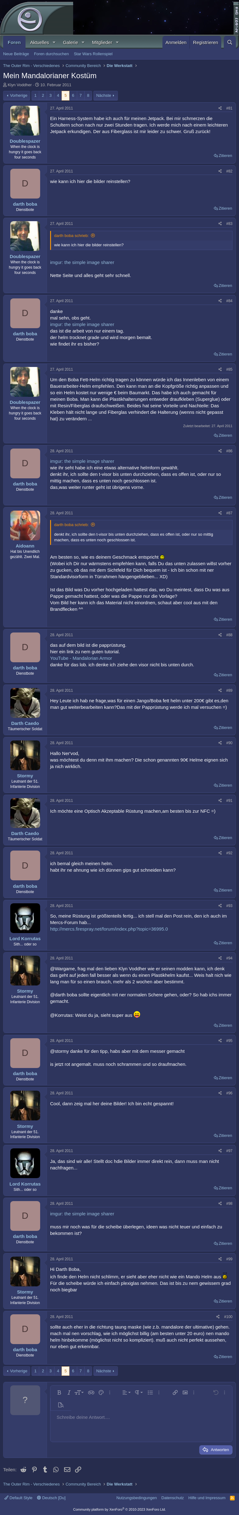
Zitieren (225, 155)
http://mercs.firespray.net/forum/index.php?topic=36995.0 (109, 929)
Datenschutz (173, 1497)
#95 (229, 1041)
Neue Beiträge (16, 53)
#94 (229, 958)
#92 (229, 853)
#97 (229, 1151)
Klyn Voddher (20, 85)
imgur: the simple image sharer (82, 262)
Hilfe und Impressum (206, 1497)
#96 (229, 1093)
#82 (229, 171)
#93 (229, 906)
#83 (229, 223)
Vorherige (18, 95)
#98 (229, 1203)
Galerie (70, 42)
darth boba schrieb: (71, 235)
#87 (229, 513)
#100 (228, 1317)
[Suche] (230, 42)
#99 (229, 1259)
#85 (229, 369)
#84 (229, 301)
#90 (229, 743)
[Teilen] (220, 108)
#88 (229, 635)
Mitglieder (102, 42)
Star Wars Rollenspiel (93, 53)
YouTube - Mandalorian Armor (81, 658)
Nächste (103, 95)
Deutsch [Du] (51, 1497)
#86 (229, 451)
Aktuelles (39, 42)
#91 (229, 800)
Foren (14, 42)
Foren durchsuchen (51, 53)
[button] (53, 42)
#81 (229, 108)
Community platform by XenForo (119, 1509)
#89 (229, 690)
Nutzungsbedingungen (136, 1497)
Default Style (18, 1497)
